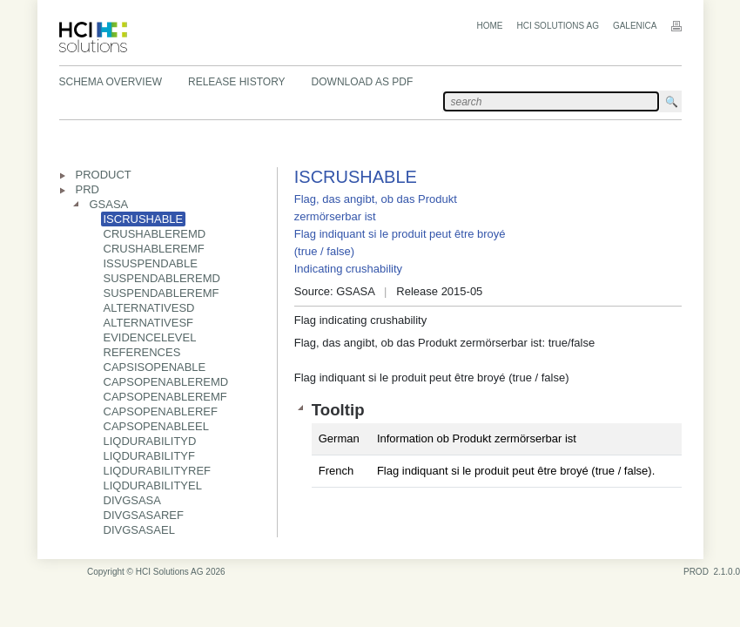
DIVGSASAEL (139, 529)
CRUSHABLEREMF (154, 248)
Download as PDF (363, 82)
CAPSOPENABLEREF (161, 411)
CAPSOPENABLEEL (156, 426)
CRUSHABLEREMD (155, 233)
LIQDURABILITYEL (153, 485)
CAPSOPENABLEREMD (166, 381)
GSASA (109, 204)
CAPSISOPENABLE (155, 367)
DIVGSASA (132, 500)
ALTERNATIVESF (149, 322)
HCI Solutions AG (557, 25)
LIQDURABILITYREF (158, 470)
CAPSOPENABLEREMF (165, 396)
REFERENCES (142, 352)
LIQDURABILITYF (149, 455)
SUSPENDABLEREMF (161, 293)
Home (489, 25)
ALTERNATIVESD (149, 307)
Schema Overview (110, 82)
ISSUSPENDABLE (151, 263)
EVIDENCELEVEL (150, 337)
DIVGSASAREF (144, 515)
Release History (237, 82)
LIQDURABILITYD (150, 441)
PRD (87, 189)
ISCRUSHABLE (144, 219)
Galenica (635, 25)
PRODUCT (103, 174)
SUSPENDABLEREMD (162, 278)
